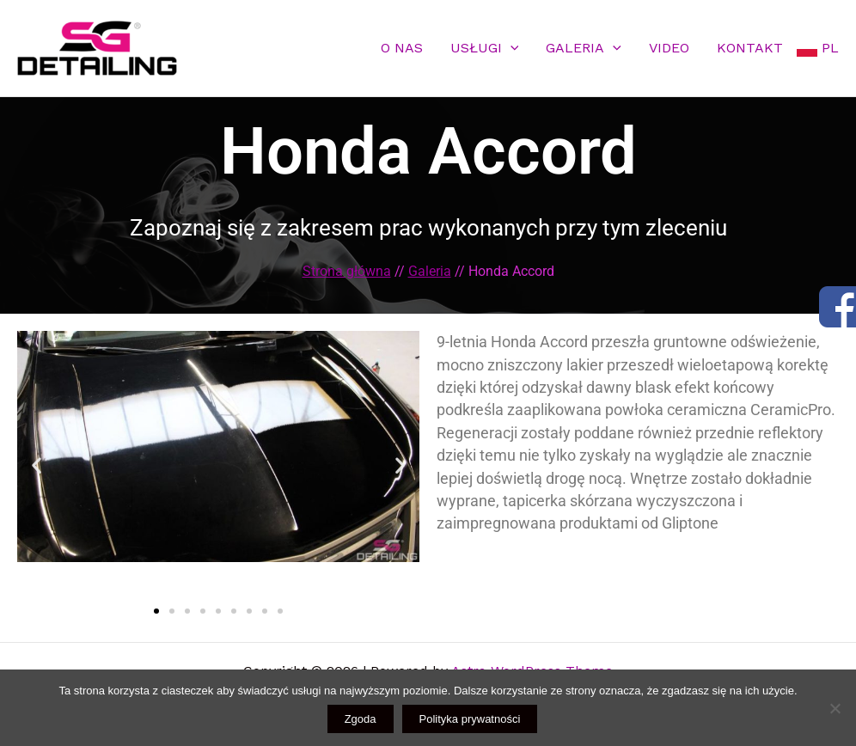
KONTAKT (750, 48)
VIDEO (669, 48)
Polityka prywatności (470, 718)
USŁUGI (484, 48)
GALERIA (583, 48)
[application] (510, 48)
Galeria (429, 271)
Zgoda (360, 718)
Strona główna (347, 271)
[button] (36, 465)
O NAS (402, 48)
